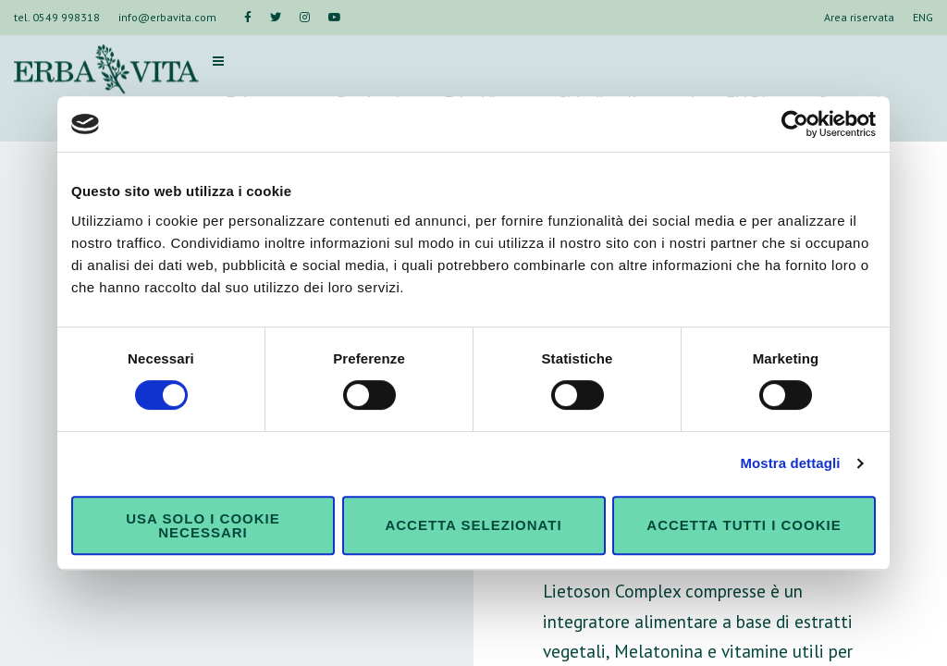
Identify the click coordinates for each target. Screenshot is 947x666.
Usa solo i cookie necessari (202, 525)
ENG (923, 17)
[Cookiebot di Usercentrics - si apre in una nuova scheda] (795, 124)
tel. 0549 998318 (57, 17)
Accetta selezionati (473, 525)
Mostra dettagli (790, 463)
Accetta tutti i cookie (743, 525)
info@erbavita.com (167, 17)
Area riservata (859, 17)
